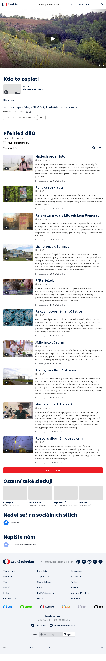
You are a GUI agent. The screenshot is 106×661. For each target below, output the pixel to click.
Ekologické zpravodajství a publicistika (52, 121)
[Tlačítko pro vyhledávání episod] (94, 155)
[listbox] (57, 642)
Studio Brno (76, 583)
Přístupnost (54, 655)
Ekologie (83, 121)
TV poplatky (43, 583)
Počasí (40, 595)
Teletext (7, 589)
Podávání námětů (45, 600)
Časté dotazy (9, 606)
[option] (45, 642)
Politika (33, 126)
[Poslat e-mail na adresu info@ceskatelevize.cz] (62, 632)
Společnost (23, 126)
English (24, 655)
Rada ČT (7, 595)
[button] (53, 38)
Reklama (7, 583)
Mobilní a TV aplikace (81, 600)
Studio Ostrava (44, 589)
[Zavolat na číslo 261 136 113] (38, 632)
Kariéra (74, 595)
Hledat (70, 5)
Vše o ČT (41, 606)
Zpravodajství (10, 121)
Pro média (42, 578)
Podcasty (75, 589)
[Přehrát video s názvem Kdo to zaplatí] (53, 39)
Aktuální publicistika (27, 121)
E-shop (6, 600)
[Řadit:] (100, 155)
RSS (101, 655)
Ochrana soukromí (38, 655)
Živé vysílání (76, 578)
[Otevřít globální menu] (99, 4)
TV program (9, 578)
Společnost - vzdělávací (49, 126)
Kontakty (75, 606)
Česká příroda (10, 126)
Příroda (73, 121)
